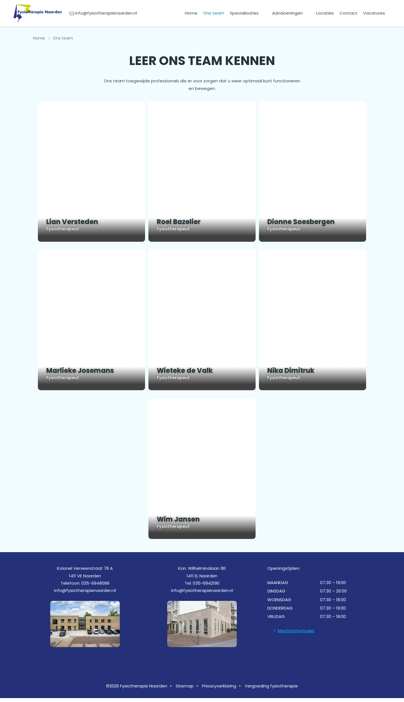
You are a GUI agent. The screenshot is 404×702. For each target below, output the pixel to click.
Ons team (213, 13)
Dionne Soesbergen (305, 221)
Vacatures (374, 13)
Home (191, 13)
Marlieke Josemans (75, 370)
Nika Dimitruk (298, 370)
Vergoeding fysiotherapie (271, 690)
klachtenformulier (296, 635)
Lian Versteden (68, 221)
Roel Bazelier (183, 221)
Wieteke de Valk (185, 370)
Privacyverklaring (219, 690)
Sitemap (185, 690)
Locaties (325, 13)
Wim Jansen (183, 518)
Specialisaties (244, 13)
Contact (348, 13)
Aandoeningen (287, 13)
